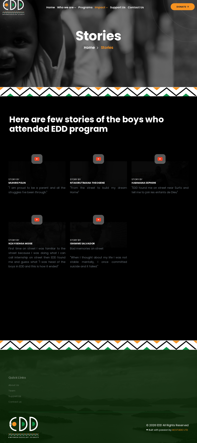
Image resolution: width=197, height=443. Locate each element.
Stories (107, 48)
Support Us (117, 7)
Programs (85, 7)
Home (50, 7)
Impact (101, 7)
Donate (183, 6)
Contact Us (136, 7)
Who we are (66, 7)
